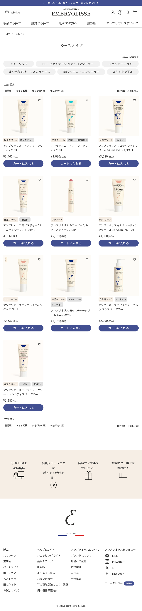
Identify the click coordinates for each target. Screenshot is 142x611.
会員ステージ (45, 561)
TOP (6, 33)
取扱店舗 (76, 567)
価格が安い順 (38, 90)
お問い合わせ (45, 579)
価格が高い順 (57, 90)
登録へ (129, 583)
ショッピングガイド (48, 555)
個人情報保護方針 (47, 590)
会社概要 (76, 579)
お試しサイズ (11, 590)
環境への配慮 (79, 561)
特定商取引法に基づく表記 (52, 584)
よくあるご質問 (46, 573)
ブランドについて (81, 555)
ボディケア (9, 573)
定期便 (7, 561)
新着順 (8, 90)
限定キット (9, 584)
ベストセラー (11, 579)
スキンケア (9, 555)
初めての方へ (68, 23)
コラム (75, 573)
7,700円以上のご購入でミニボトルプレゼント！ (71, 3)
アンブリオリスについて (122, 23)
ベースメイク (11, 567)
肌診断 (91, 23)
